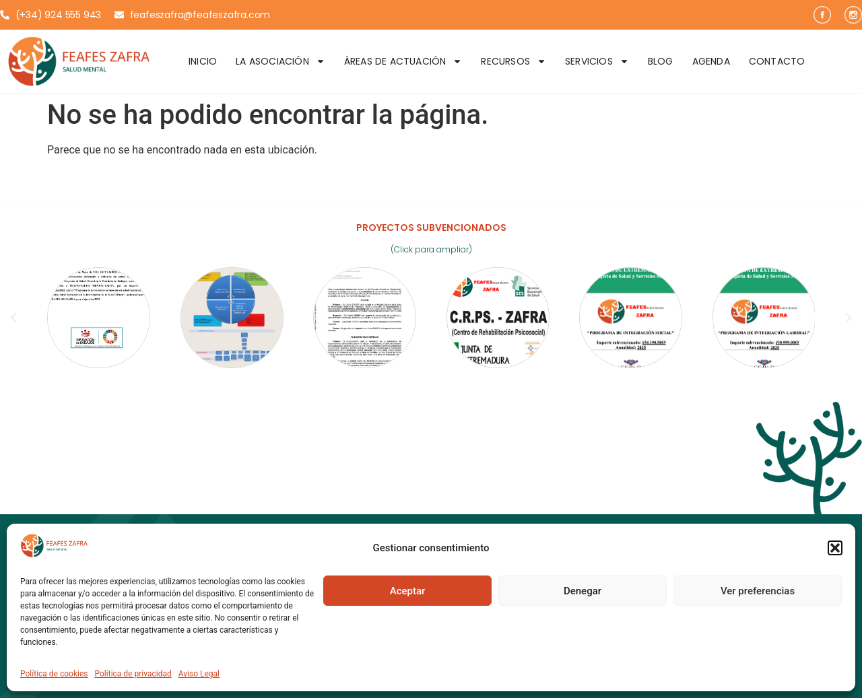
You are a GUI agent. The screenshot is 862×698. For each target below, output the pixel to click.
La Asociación (280, 61)
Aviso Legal (199, 673)
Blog (660, 61)
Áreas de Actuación (403, 61)
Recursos (513, 61)
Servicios (597, 61)
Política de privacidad (133, 673)
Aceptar (408, 591)
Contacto (777, 61)
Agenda (711, 61)
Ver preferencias (758, 591)
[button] (835, 548)
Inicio (203, 61)
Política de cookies (54, 673)
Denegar (582, 591)
